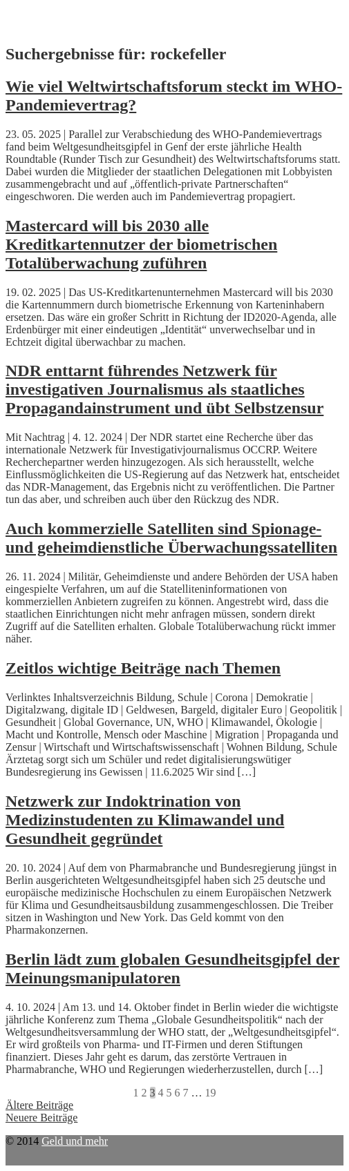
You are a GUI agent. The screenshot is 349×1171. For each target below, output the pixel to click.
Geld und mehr (74, 1141)
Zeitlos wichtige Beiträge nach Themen (143, 668)
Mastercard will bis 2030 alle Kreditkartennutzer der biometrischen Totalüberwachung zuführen (141, 244)
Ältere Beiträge (39, 1105)
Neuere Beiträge (41, 1117)
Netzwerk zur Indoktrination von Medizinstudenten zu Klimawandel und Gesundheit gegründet (145, 819)
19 (210, 1093)
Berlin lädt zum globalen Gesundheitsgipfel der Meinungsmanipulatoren (172, 968)
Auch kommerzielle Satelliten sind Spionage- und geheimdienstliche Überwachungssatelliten (171, 538)
